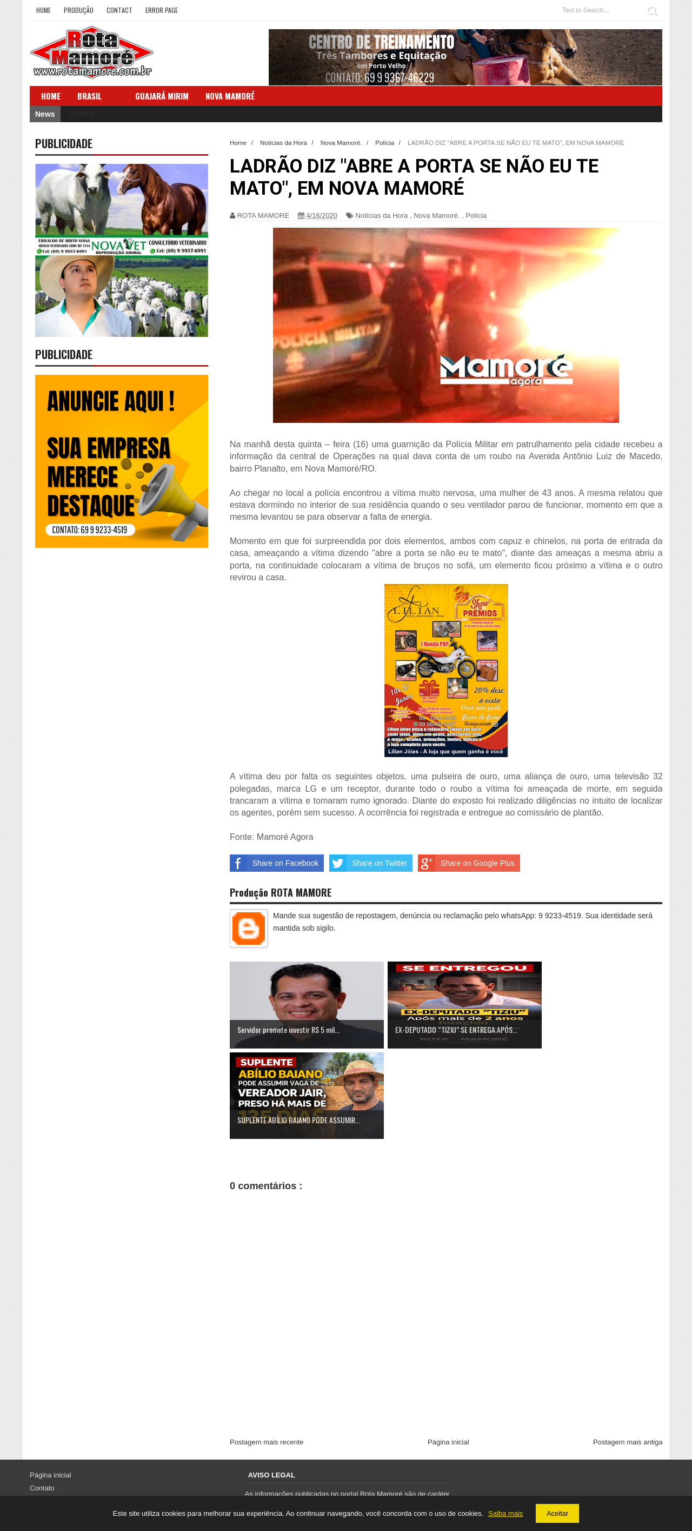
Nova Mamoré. (437, 215)
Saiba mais (505, 1513)
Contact (119, 10)
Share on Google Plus (466, 863)
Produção (79, 10)
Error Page (161, 10)
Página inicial (448, 1352)
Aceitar (557, 1513)
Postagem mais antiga (628, 1352)
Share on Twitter (368, 863)
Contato (42, 1397)
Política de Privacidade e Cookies (82, 1435)
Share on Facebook (274, 863)
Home (43, 10)
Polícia (476, 215)
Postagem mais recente (267, 1352)
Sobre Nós (46, 1410)
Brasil (89, 96)
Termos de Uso (53, 1423)
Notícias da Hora (382, 215)
